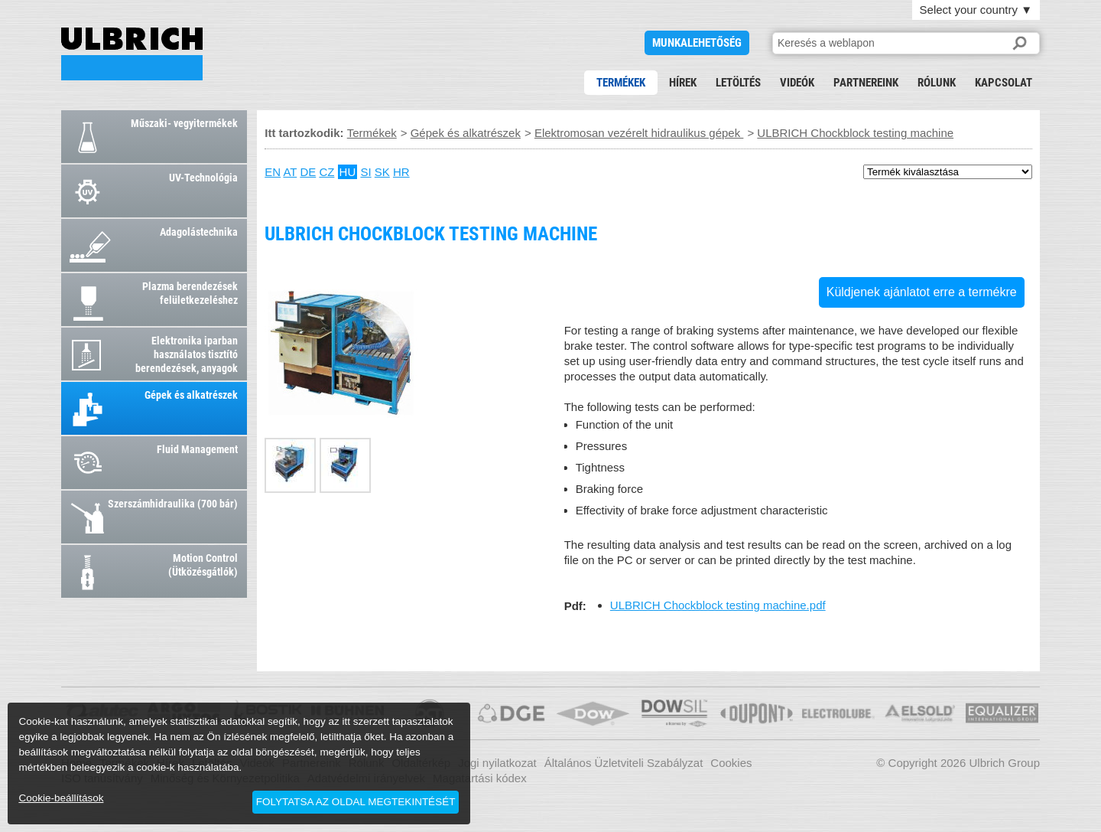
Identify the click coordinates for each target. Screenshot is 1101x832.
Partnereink (865, 83)
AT (290, 171)
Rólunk (936, 83)
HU (347, 171)
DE (308, 171)
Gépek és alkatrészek (466, 132)
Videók (797, 83)
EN (273, 171)
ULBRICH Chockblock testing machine (132, 54)
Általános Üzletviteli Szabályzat (623, 762)
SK (382, 171)
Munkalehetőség (697, 43)
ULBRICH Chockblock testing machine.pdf (718, 605)
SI (365, 171)
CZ (326, 171)
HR (401, 171)
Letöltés (738, 83)
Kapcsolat (1003, 83)
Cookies (731, 762)
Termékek (620, 83)
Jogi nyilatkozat (497, 762)
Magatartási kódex (480, 778)
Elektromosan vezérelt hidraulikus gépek (638, 132)
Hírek (683, 83)
